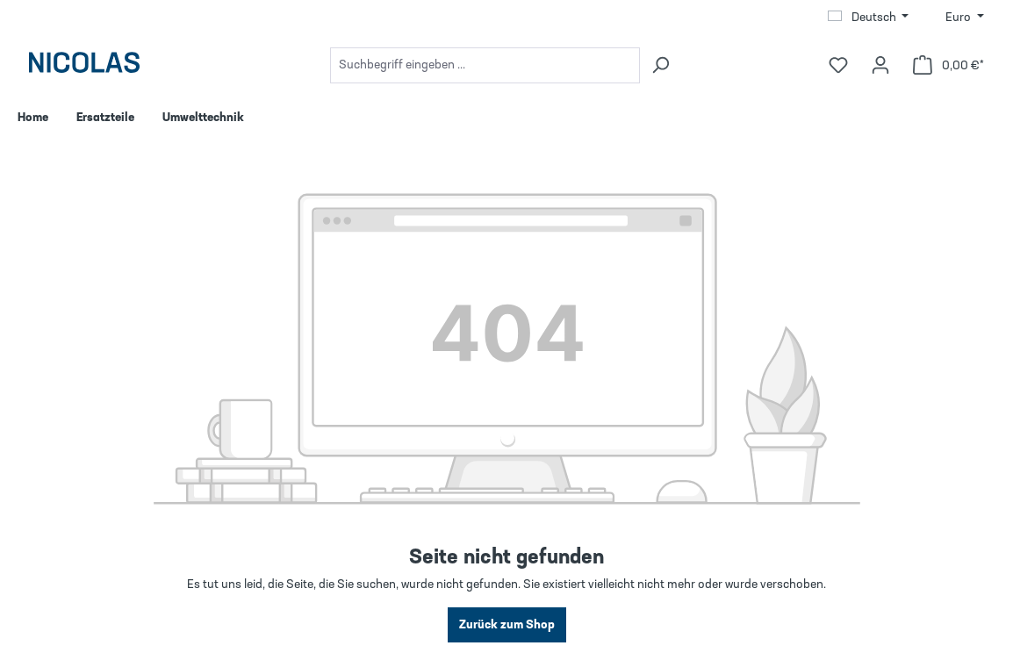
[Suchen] (660, 65)
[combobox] (485, 65)
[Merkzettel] (838, 65)
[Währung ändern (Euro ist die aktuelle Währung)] (964, 17)
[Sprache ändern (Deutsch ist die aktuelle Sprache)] (868, 17)
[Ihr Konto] (880, 65)
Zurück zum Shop (507, 625)
